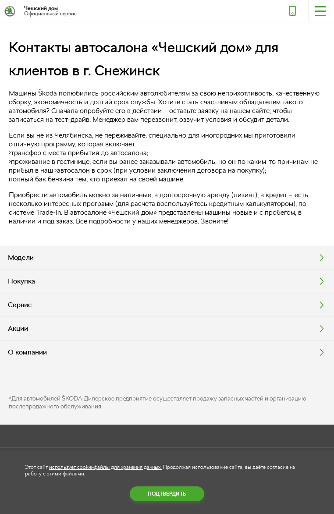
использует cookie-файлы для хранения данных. (105, 467)
